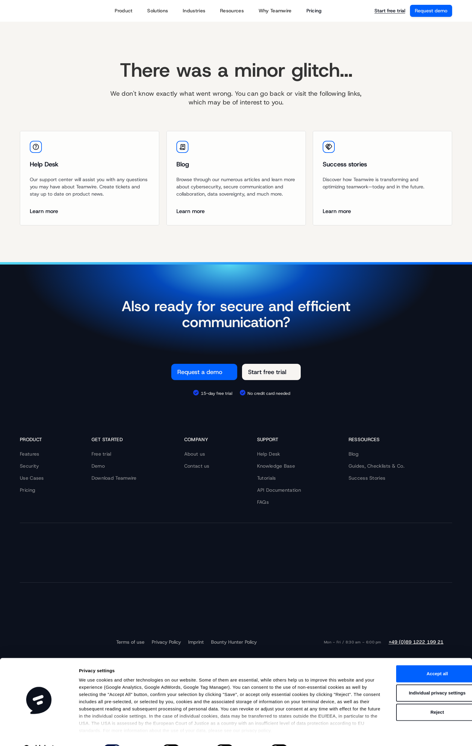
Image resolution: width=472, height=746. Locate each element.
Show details (313, 734)
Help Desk (268, 454)
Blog (354, 454)
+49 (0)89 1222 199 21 (416, 642)
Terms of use (130, 642)
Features (29, 454)
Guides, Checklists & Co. (377, 466)
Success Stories (367, 478)
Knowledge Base (276, 466)
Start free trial (389, 11)
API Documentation (279, 490)
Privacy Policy (166, 642)
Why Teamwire (279, 11)
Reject (421, 696)
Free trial (101, 454)
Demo (98, 466)
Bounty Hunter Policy (234, 642)
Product (127, 11)
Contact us (197, 466)
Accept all (422, 658)
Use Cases (32, 478)
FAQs (263, 502)
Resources (235, 11)
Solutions (161, 11)
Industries (198, 11)
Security (29, 466)
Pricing (314, 11)
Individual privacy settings (421, 677)
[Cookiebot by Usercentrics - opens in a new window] (39, 734)
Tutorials (266, 478)
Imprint (196, 642)
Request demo (431, 11)
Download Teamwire (114, 478)
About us (194, 454)
